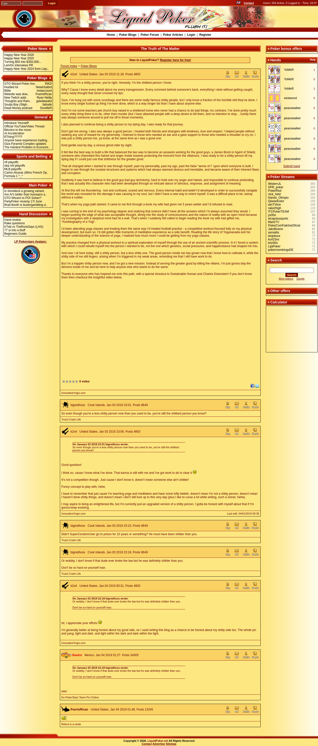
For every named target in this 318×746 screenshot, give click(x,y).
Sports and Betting (31, 156)
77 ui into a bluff (14, 230)
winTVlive (274, 204)
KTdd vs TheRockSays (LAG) (23, 226)
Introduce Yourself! (16, 123)
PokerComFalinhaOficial (284, 225)
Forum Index (69, 66)
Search (276, 260)
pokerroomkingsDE (280, 250)
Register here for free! (175, 60)
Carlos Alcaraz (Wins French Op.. (26, 172)
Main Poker (38, 185)
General (41, 117)
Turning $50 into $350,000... (22, 62)
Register (205, 35)
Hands (275, 60)
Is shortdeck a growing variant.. (24, 191)
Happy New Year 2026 (19, 55)
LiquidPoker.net (158, 740)
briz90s (273, 243)
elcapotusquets (278, 218)
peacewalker (292, 108)
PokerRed (274, 190)
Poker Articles (173, 35)
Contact (249, 2)
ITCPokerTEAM (278, 211)
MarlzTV (273, 222)
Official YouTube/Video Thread (24, 126)
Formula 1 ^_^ (13, 176)
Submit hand (291, 166)
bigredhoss (78, 405)
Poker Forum (150, 35)
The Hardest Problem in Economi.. (27, 147)
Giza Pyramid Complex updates (25, 144)
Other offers (280, 291)
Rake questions (14, 223)
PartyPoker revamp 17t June (23, 201)
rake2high (274, 208)
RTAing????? (13, 137)
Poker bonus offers (286, 49)
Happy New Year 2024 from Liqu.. (26, 69)
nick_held (274, 194)
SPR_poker (275, 187)
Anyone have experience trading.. (26, 140)
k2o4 (74, 74)
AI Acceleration (14, 133)
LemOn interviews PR (18, 65)
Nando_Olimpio (278, 197)
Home (111, 35)
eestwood (290, 98)
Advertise (159, 743)
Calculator (278, 302)
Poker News (37, 49)
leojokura (274, 236)
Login (191, 35)
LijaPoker (274, 246)
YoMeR (289, 70)
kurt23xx (273, 239)
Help (313, 59)
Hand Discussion (33, 214)
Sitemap (171, 743)
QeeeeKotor (276, 201)
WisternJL (274, 184)
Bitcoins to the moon (17, 130)
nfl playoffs (11, 162)
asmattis (273, 232)
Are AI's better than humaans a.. (25, 194)
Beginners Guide (15, 233)
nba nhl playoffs (14, 165)
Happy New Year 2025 (19, 58)
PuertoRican (79, 709)
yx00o (272, 215)
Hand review (12, 220)
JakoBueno (275, 229)
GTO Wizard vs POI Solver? (22, 198)
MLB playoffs (12, 169)
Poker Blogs (127, 35)
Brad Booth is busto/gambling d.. (25, 205)
